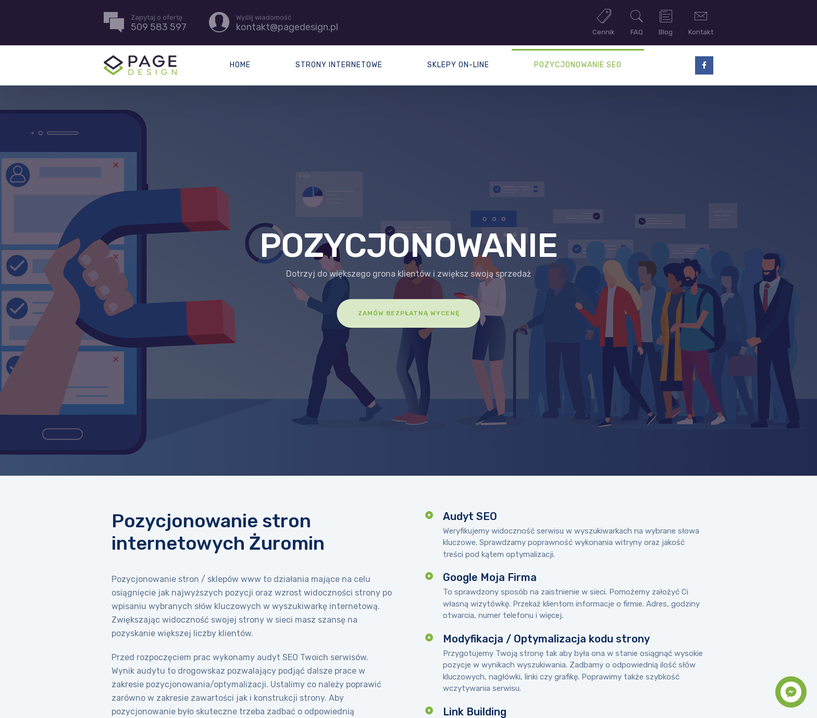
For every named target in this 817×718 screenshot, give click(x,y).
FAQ (636, 22)
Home (240, 64)
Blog (666, 22)
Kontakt (700, 22)
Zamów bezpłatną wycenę (409, 313)
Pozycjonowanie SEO (578, 64)
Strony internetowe (338, 64)
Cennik (603, 22)
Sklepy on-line (458, 64)
